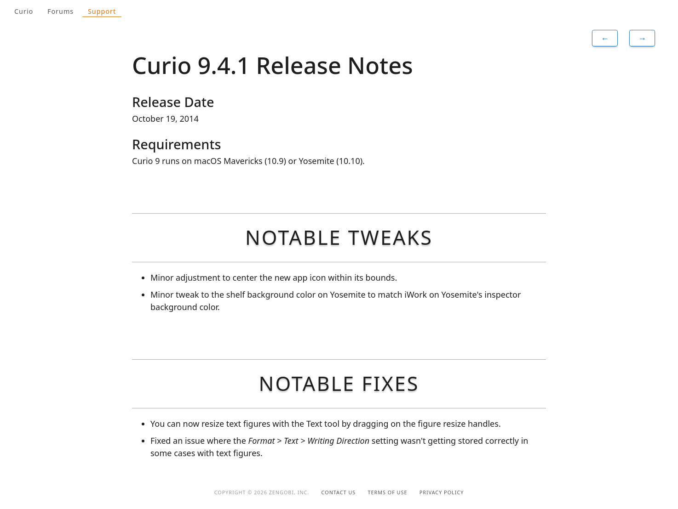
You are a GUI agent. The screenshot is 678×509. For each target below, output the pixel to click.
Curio (23, 11)
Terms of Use (388, 492)
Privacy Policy (441, 492)
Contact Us (339, 492)
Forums (60, 11)
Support (102, 11)
